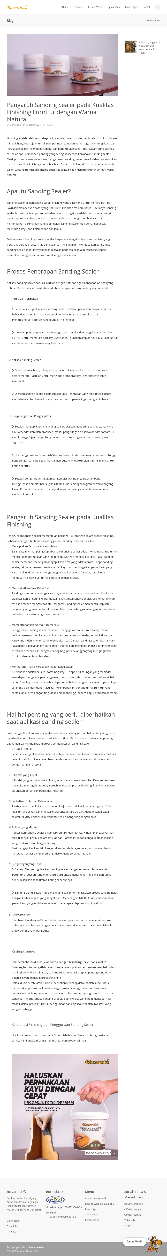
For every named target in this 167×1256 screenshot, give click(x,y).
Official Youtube (132, 1214)
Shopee (128, 1225)
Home (65, 7)
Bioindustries (14, 1220)
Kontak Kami (92, 1219)
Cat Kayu (11, 1231)
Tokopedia (130, 1220)
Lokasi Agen (131, 7)
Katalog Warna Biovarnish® (99, 1203)
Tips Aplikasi (113, 7)
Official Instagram (133, 1209)
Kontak (146, 7)
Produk (78, 7)
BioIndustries (36, 1247)
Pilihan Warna (95, 7)
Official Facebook (133, 1203)
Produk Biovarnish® (95, 1198)
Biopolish (12, 1226)
